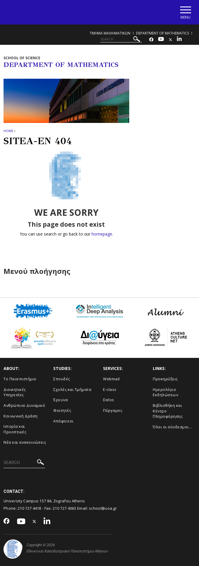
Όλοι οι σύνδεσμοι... (172, 427)
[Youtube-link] (161, 39)
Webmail (111, 378)
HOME (8, 131)
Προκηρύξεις (165, 378)
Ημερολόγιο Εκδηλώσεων (165, 392)
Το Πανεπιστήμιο (20, 378)
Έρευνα (60, 399)
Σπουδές (61, 378)
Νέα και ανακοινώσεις (25, 442)
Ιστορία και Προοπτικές (15, 429)
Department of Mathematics (162, 33)
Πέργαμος (112, 410)
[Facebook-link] (151, 39)
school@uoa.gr (103, 508)
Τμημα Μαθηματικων (110, 33)
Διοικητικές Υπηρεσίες (15, 392)
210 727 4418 (29, 508)
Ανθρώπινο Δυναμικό (24, 405)
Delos (108, 399)
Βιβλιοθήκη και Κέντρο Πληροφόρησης (168, 411)
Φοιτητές (62, 410)
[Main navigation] (185, 12)
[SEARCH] (121, 39)
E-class (110, 389)
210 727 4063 (64, 508)
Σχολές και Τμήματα (72, 389)
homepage (102, 234)
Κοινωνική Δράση (21, 416)
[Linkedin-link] (179, 39)
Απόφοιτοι (63, 421)
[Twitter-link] (170, 39)
